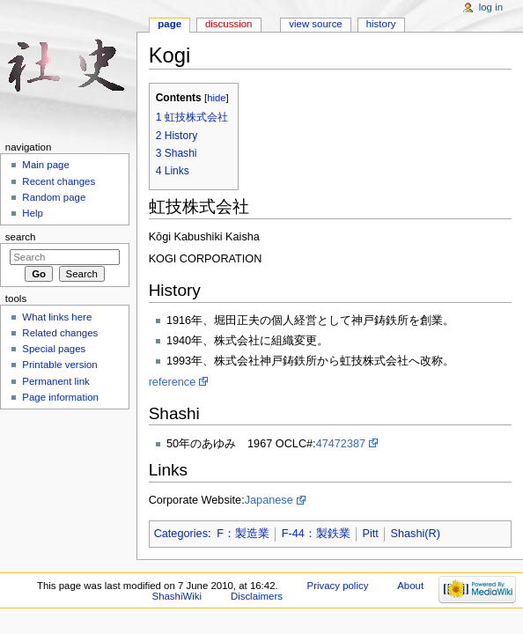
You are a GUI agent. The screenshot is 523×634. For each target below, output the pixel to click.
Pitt (370, 533)
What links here (57, 317)
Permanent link (55, 381)
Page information (60, 397)
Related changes (60, 333)
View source (315, 23)
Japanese (269, 500)
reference (172, 382)
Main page (46, 164)
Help (32, 213)
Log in (491, 7)
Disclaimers (257, 596)
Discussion (228, 23)
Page (169, 23)
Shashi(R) (414, 533)
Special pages (53, 348)
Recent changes (58, 181)
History (381, 23)
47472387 (340, 444)
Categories (181, 533)
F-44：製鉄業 (316, 533)
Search (20, 237)
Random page (53, 197)
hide (216, 97)
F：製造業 (243, 533)
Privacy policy (338, 585)
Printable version (59, 364)
